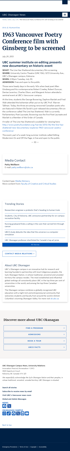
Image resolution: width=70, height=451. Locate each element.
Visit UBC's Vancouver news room (16, 395)
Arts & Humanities (11, 28)
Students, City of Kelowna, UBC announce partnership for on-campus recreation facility (34, 217)
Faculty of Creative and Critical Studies (38, 184)
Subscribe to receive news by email (17, 391)
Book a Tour (34, 341)
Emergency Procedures (9, 447)
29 (17, 19)
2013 (9, 19)
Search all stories (9, 388)
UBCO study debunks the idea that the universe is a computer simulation (31, 233)
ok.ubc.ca (55, 299)
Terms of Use (24, 447)
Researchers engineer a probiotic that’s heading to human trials (32, 210)
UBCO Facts (34, 347)
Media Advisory (22, 181)
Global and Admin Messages (14, 399)
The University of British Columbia (25, 4)
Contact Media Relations (18, 254)
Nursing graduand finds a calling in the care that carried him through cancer (34, 225)
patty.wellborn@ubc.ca (22, 167)
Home (4, 19)
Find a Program (34, 328)
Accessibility (42, 447)
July (13, 19)
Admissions (34, 334)
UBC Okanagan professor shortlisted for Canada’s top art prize (32, 240)
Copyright (33, 447)
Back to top (8, 425)
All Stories (35, 245)
